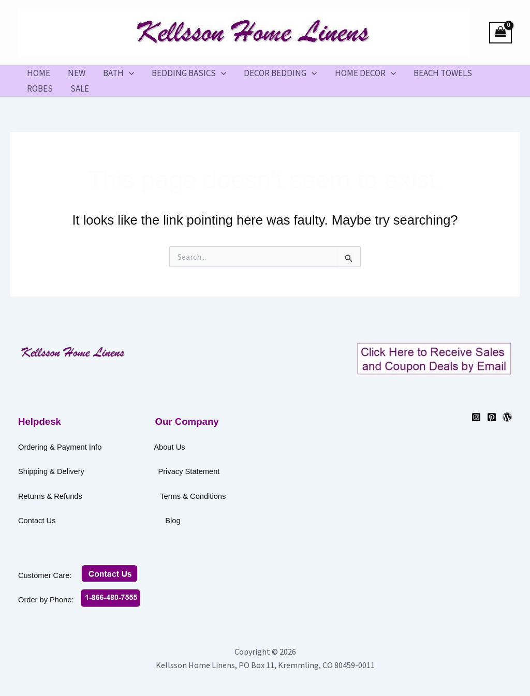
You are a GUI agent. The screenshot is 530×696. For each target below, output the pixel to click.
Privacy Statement (188, 471)
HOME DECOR (365, 73)
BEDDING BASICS (189, 73)
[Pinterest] (491, 417)
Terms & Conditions (227, 496)
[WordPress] (507, 417)
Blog (172, 520)
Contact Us (89, 520)
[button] (129, 73)
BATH (118, 73)
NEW (76, 73)
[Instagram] (476, 417)
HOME (38, 73)
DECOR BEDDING (280, 73)
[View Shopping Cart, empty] (500, 33)
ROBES (40, 88)
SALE (79, 88)
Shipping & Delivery (51, 471)
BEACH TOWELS (443, 73)
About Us (169, 447)
